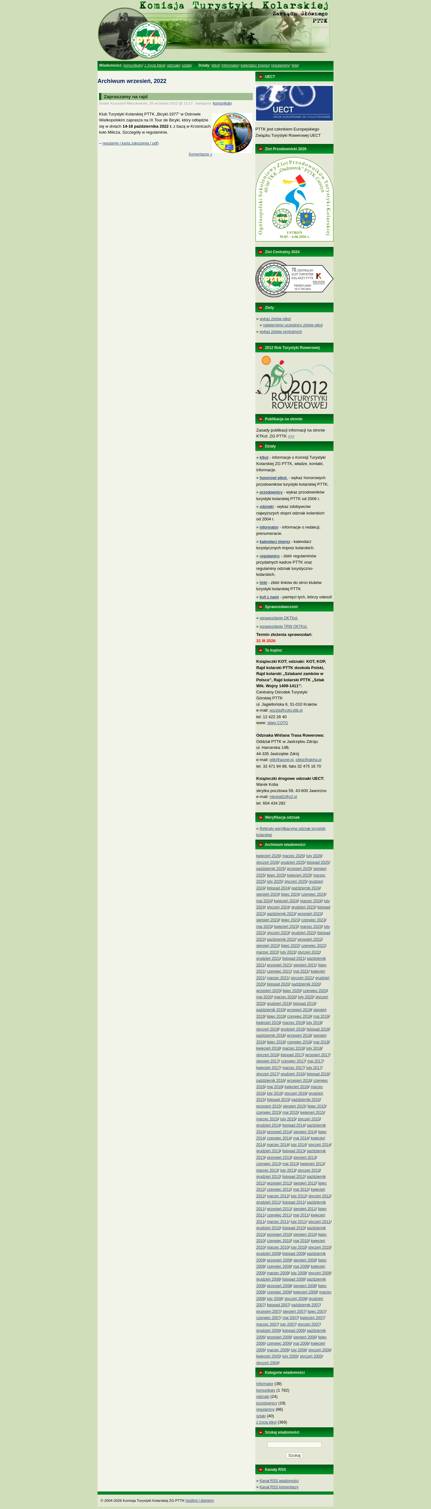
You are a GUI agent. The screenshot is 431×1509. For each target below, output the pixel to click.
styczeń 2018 (267, 1055)
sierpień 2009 (304, 1260)
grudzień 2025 (292, 862)
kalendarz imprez (255, 65)
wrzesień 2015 (268, 1106)
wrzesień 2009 (279, 1260)
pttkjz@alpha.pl (308, 760)
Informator (229, 65)
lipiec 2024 (290, 894)
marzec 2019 (293, 1022)
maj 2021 (300, 971)
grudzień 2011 (268, 1202)
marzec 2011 (277, 1222)
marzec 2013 (267, 1170)
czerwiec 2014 (279, 1138)
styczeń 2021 (302, 978)
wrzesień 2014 (279, 1132)
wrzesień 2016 (299, 1080)
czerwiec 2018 (299, 1042)
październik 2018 (270, 1035)
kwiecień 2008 (305, 1292)
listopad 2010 (293, 1228)
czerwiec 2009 (279, 1266)
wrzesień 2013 (279, 1157)
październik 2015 (306, 1099)
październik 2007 (306, 1305)
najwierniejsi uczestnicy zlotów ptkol (293, 325)
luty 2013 (288, 1170)
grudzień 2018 (292, 1029)
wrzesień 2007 (268, 1311)
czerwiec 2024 (313, 894)
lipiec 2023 (290, 920)
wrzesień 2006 (279, 1337)
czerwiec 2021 (279, 971)
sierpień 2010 (304, 1234)
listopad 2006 (293, 1330)
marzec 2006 (277, 1350)
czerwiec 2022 (313, 946)
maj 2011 (300, 1215)
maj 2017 (315, 1061)
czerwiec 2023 (313, 920)
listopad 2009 (293, 1253)
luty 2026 (314, 856)
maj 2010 (300, 1241)
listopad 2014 (293, 1125)
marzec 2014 (277, 1145)
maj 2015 (290, 1112)
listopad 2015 (278, 1099)
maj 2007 (290, 1318)
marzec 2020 (285, 997)
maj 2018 (321, 1042)
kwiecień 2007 (312, 1318)
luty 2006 (298, 1350)
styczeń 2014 (319, 1145)
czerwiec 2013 (268, 1164)
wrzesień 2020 (268, 991)
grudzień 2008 (268, 1279)
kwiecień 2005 (268, 1356)
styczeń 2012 (319, 1196)
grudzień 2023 (303, 907)
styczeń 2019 (267, 1029)
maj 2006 (300, 1343)
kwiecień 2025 (299, 875)
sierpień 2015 (294, 1106)
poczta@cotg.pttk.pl (286, 710)
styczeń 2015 (309, 1119)
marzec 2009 (277, 1273)
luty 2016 (274, 1093)
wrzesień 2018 (299, 1035)
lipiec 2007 (316, 1311)
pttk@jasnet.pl (281, 760)
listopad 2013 (293, 1151)
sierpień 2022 (267, 946)
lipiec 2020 (292, 991)
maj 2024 (264, 901)
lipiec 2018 (276, 1042)
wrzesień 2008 (279, 1286)
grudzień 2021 (268, 958)
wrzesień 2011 (279, 1209)
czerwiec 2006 (279, 1343)
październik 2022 (281, 939)
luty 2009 (298, 1273)
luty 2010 (298, 1247)
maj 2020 (264, 997)
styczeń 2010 (319, 1247)
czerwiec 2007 (268, 1318)
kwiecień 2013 (312, 1164)
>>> (291, 436)
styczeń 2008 (295, 1299)
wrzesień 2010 (279, 1234)
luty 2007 (288, 1324)
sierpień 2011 (304, 1209)
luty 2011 (298, 1222)
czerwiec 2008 (279, 1292)
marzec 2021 (277, 978)
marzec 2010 (277, 1247)
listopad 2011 (293, 1202)
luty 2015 (288, 1119)
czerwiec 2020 (315, 991)
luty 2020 (305, 997)
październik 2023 (281, 914)
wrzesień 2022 (310, 939)
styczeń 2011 (319, 1222)
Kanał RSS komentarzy (279, 1487)
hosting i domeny (200, 1500)
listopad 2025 (318, 862)
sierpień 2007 (294, 1311)
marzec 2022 (267, 952)
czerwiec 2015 (268, 1112)
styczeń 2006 (319, 1350)
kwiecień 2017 (268, 1068)
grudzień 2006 (268, 1330)
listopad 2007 (278, 1305)
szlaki (186, 65)
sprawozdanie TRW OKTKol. (284, 626)
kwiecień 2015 (312, 1112)
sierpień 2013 (304, 1157)
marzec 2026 (293, 856)
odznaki (173, 65)
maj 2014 (300, 1138)
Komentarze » (200, 154)
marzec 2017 (293, 1068)
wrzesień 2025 (299, 869)
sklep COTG (277, 723)
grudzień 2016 (292, 1074)
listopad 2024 (278, 888)
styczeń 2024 (278, 907)
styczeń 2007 (309, 1324)
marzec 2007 (267, 1324)
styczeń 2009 (319, 1273)
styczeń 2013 (309, 1170)
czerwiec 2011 (279, 1215)
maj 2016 (274, 1087)
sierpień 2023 (267, 920)
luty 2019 (314, 1022)
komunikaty (133, 65)
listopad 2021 (293, 958)
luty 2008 (274, 1299)
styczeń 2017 (267, 1074)
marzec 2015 (267, 1119)
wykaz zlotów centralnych (281, 332)
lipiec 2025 (276, 875)
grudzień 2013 (268, 1151)
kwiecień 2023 (286, 926)
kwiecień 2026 (268, 856)
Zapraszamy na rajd (126, 96)
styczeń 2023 (278, 933)
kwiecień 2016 (296, 1087)
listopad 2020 (278, 984)
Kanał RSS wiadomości (279, 1481)
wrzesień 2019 (299, 1010)
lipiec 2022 (290, 946)
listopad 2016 (318, 1074)
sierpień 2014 (304, 1132)
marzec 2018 (293, 1048)
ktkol (215, 65)
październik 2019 (270, 1010)
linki (295, 65)
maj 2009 (300, 1266)
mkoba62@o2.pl (283, 797)
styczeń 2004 (267, 1363)
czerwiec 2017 (293, 1061)
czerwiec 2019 (299, 1016)
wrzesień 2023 (310, 914)
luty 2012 (298, 1196)
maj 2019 (321, 1016)
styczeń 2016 (295, 1093)
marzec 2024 (311, 901)
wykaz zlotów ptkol (275, 319)
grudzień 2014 (268, 1125)
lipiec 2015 (316, 1106)
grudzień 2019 (279, 1003)
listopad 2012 (293, 1176)
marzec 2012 (277, 1196)
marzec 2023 (311, 926)
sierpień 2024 (267, 894)
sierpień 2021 (304, 965)
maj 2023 (264, 926)
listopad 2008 (293, 1279)
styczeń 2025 (295, 881)
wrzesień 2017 (317, 1055)
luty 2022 (288, 952)
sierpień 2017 (267, 1061)
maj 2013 (290, 1164)
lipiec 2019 (276, 1016)
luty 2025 (274, 881)
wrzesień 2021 (279, 965)
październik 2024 (306, 888)
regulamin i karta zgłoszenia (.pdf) (131, 143)
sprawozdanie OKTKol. (279, 618)
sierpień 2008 (304, 1286)
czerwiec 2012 (279, 1189)
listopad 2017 (292, 1055)
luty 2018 (314, 1048)
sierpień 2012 (304, 1183)
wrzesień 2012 (279, 1183)
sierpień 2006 (304, 1337)
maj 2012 (300, 1189)
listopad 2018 (318, 1029)
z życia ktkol (154, 65)
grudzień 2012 (268, 1176)
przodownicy (266, 1403)
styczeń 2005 (311, 1356)
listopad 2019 (304, 1003)
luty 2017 (314, 1068)
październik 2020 (306, 984)
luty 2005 (290, 1356)
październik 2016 (270, 1080)
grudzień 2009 (268, 1253)
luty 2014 (298, 1145)
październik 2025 (270, 869)
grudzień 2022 (303, 933)
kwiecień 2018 (268, 1048)
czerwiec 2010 (279, 1241)
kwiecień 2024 (286, 901)
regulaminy (280, 65)
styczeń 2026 (267, 862)
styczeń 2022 (309, 952)
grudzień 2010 (268, 1228)
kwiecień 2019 (268, 1022)
